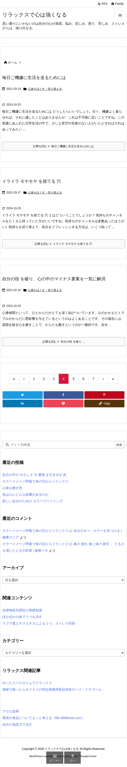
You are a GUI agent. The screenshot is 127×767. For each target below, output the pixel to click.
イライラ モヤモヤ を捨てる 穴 (31, 181)
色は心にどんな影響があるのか (25, 494)
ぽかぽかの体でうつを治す (22, 617)
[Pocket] (63, 403)
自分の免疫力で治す (17, 724)
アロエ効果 (10, 711)
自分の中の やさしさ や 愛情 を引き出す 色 (34, 475)
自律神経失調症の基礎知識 (22, 610)
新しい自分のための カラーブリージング (32, 501)
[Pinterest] (104, 395)
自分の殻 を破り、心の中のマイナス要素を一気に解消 (53, 279)
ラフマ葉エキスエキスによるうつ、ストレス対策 (38, 623)
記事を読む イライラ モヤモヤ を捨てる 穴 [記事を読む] (63, 243)
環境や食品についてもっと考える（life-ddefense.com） (43, 718)
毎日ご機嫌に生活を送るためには (34, 77)
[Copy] (104, 403)
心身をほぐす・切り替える (45, 89)
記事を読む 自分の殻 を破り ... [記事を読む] (63, 341)
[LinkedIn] (22, 403)
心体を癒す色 (12, 488)
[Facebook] (64, 395)
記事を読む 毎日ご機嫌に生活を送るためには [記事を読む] (63, 146)
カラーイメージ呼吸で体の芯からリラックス (35, 481)
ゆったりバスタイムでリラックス (27, 683)
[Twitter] (23, 395)
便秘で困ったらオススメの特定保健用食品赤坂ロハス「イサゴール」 (53, 689)
